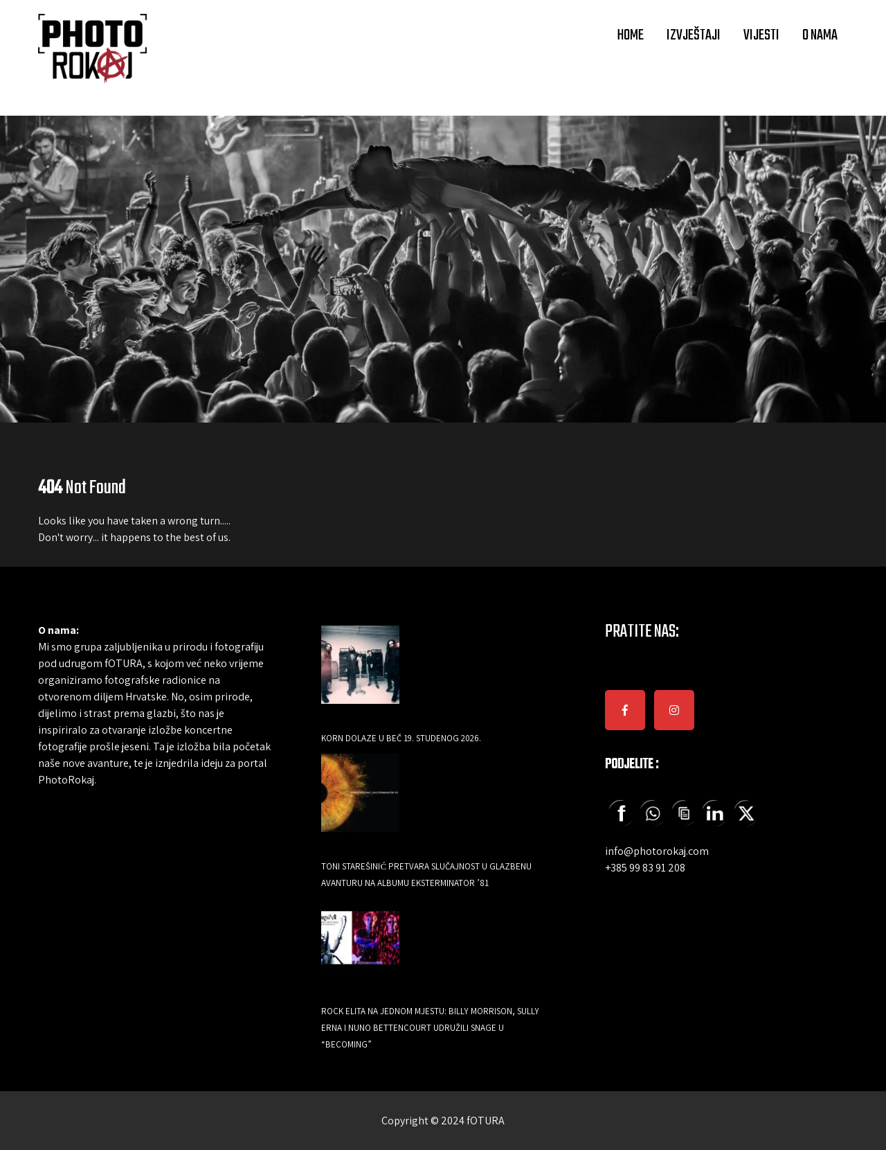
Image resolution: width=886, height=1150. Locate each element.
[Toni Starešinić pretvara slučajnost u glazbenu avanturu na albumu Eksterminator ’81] (360, 802)
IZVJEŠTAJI (694, 35)
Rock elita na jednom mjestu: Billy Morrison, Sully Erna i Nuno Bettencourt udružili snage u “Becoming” (430, 1027)
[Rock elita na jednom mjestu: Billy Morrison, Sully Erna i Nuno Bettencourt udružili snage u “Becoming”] (360, 947)
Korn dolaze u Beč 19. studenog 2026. (401, 738)
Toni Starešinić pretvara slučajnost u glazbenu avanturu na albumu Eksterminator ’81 (426, 874)
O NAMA (820, 35)
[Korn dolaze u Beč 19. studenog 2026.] (360, 674)
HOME (630, 35)
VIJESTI (761, 35)
